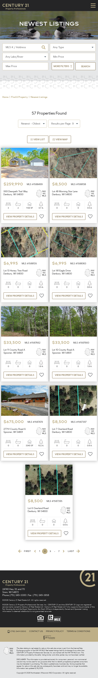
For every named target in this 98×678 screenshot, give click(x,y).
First (24, 559)
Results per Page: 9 (62, 131)
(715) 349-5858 (41, 595)
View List (37, 147)
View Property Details (20, 224)
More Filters (82, 66)
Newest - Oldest (30, 131)
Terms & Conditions (78, 631)
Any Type (58, 47)
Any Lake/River (14, 57)
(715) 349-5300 (17, 595)
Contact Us (36, 631)
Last (74, 559)
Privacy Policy (55, 631)
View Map (60, 147)
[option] (24, 171)
